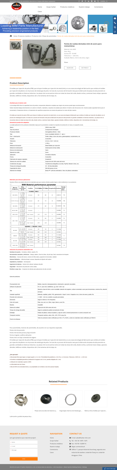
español (103, 1)
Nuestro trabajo (84, 7)
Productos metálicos (67, 7)
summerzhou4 (80, 446)
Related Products (58, 381)
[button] (10, 24)
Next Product (85, 68)
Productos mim (37, 36)
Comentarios (98, 7)
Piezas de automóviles (49, 36)
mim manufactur (58, 467)
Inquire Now (70, 68)
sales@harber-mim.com (83, 438)
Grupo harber (51, 7)
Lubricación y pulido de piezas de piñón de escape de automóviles (21, 416)
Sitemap (84, 467)
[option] (58, 24)
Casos (40, 11)
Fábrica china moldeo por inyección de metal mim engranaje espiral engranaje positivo (95, 411)
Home (40, 7)
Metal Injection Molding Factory (72, 467)
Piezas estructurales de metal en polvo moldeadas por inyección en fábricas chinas (46, 411)
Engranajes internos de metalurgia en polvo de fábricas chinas (71, 411)
